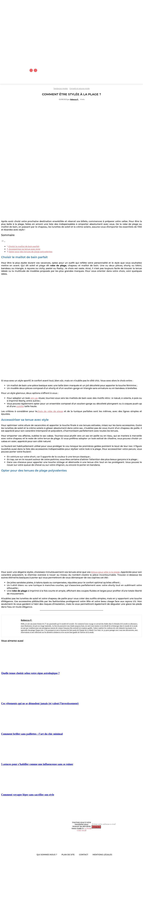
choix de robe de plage (50, 411)
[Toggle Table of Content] (3, 241)
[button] (130, 80)
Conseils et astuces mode (80, 88)
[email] (104, 824)
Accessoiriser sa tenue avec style (24, 249)
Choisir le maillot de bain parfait (23, 246)
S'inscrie (96, 827)
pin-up (34, 398)
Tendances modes (60, 88)
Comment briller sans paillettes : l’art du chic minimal (32, 733)
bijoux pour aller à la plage (105, 572)
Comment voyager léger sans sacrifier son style (27, 794)
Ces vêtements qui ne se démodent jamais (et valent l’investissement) (40, 703)
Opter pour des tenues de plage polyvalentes (30, 251)
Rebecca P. (74, 99)
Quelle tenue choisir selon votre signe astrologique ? (30, 673)
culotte (20, 406)
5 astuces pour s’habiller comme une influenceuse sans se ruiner (37, 764)
